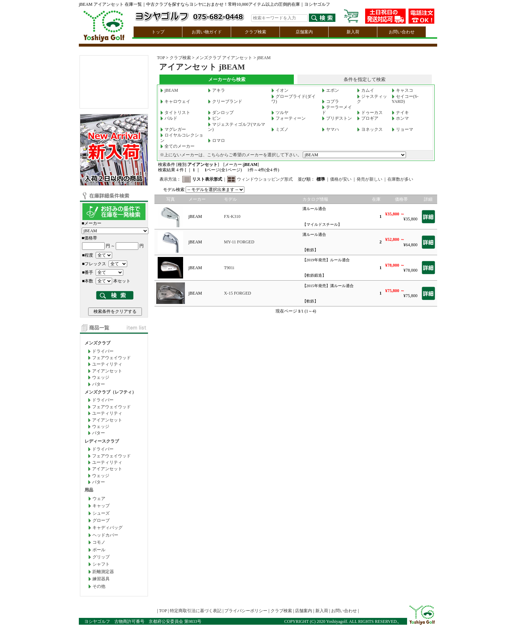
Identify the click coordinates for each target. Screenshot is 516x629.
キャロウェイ (175, 101)
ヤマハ (330, 129)
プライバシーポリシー (245, 610)
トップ (158, 31)
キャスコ (402, 90)
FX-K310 (232, 216)
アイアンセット (107, 370)
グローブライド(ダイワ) (293, 99)
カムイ (365, 90)
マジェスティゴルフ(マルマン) (236, 127)
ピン (214, 118)
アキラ (216, 90)
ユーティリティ (107, 364)
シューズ (101, 513)
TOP (161, 57)
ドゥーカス (370, 112)
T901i (229, 267)
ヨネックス (370, 129)
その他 (98, 586)
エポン (330, 90)
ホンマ (400, 118)
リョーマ (402, 129)
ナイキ (400, 112)
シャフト (101, 564)
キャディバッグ (107, 527)
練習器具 (101, 578)
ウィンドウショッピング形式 (265, 179)
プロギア (367, 118)
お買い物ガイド (207, 31)
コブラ (330, 101)
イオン (279, 90)
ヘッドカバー (105, 535)
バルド (168, 118)
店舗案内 (304, 31)
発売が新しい (369, 179)
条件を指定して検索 (365, 79)
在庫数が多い (400, 179)
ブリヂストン (337, 118)
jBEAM (264, 57)
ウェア (98, 498)
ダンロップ (221, 112)
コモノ (98, 542)
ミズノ (279, 129)
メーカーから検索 (226, 79)
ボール (98, 549)
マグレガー (173, 129)
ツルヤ (279, 112)
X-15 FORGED (237, 293)
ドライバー (103, 351)
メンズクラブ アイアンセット (223, 57)
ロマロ (216, 140)
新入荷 (353, 31)
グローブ (101, 520)
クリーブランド (225, 101)
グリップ (101, 556)
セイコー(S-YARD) (405, 99)
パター (98, 384)
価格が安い (341, 179)
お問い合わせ (402, 31)
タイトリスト (175, 112)
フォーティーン (288, 118)
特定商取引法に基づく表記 (195, 610)
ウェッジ (100, 377)
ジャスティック (372, 99)
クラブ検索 (255, 31)
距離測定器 (103, 571)
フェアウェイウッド (111, 357)
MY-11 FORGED (239, 241)
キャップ (101, 505)
